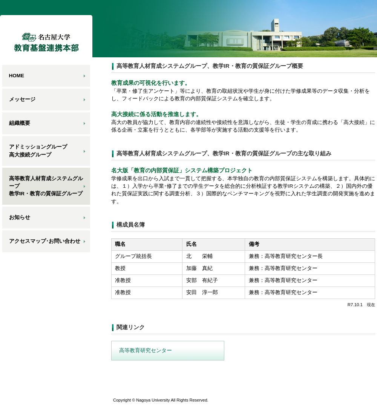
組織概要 (19, 123)
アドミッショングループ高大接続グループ (38, 150)
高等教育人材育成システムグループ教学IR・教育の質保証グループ (46, 186)
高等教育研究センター (145, 350)
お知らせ (19, 217)
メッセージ (22, 99)
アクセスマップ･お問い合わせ (44, 241)
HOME (17, 75)
